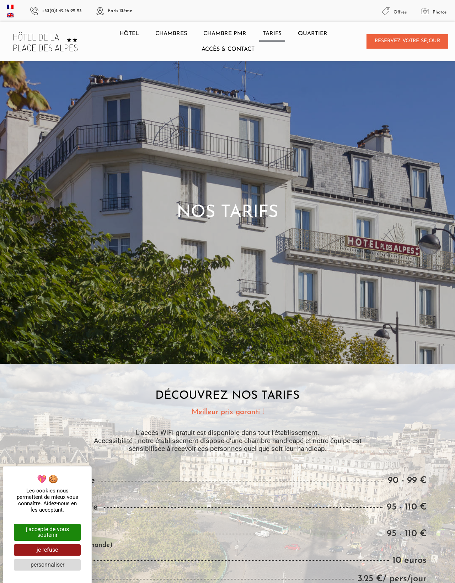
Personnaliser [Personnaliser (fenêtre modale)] (47, 564)
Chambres (171, 34)
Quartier (312, 34)
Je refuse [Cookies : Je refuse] (47, 549)
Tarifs (272, 34)
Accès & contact (228, 49)
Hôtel (129, 34)
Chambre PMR (224, 34)
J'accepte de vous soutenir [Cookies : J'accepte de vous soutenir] (47, 532)
